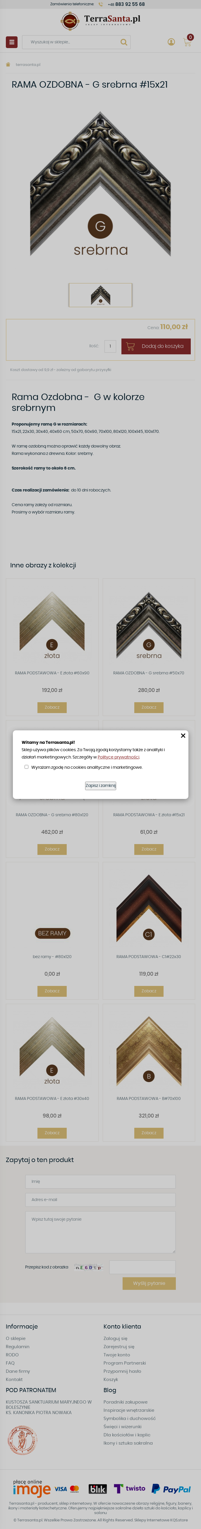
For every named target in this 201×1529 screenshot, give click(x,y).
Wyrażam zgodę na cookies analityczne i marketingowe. (86, 768)
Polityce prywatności (118, 757)
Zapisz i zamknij (101, 786)
